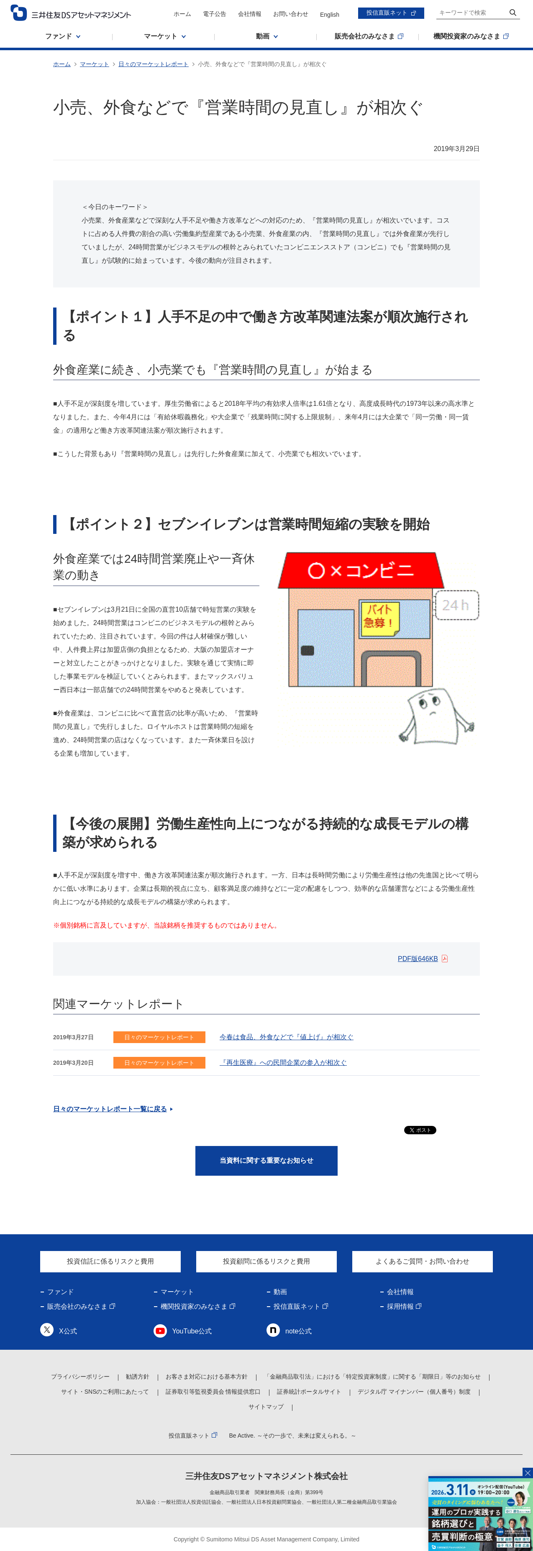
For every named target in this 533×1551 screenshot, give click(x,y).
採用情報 (400, 1306)
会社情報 (249, 13)
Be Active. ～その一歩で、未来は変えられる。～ (292, 1435)
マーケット (94, 64)
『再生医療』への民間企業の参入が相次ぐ (283, 1062)
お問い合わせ (290, 13)
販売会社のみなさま (77, 1306)
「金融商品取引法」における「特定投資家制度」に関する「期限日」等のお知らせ (372, 1376)
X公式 (68, 1331)
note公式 (298, 1331)
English (329, 14)
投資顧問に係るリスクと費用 (266, 1261)
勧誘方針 (137, 1376)
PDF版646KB (418, 958)
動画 (280, 1291)
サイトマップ (266, 1406)
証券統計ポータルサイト (309, 1391)
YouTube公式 (192, 1331)
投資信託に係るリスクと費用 (110, 1261)
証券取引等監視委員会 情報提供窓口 (213, 1391)
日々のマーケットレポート (153, 64)
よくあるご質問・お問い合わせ (422, 1261)
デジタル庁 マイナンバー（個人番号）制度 (414, 1391)
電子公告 (214, 13)
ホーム (182, 13)
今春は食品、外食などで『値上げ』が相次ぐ (287, 1037)
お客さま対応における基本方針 (207, 1376)
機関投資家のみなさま (194, 1306)
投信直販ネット (386, 12)
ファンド (60, 1291)
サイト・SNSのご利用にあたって (105, 1391)
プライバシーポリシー (80, 1376)
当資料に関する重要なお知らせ (266, 1160)
